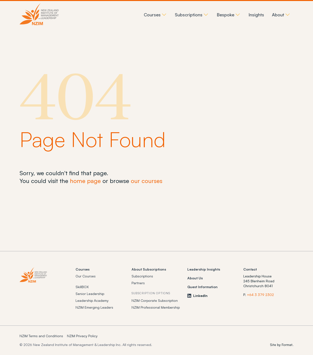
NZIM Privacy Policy (82, 336)
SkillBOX (82, 287)
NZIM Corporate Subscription (155, 300)
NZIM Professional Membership (156, 307)
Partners (138, 283)
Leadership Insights (203, 269)
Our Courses (86, 276)
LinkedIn (197, 296)
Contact (250, 269)
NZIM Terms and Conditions (41, 336)
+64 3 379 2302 (260, 295)
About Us (195, 278)
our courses (146, 180)
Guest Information (202, 287)
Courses (82, 269)
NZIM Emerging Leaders (94, 307)
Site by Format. (281, 345)
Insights (256, 14)
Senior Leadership (90, 294)
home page (85, 180)
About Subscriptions (149, 269)
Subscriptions (142, 276)
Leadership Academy (92, 300)
